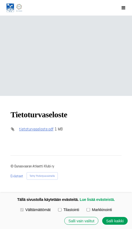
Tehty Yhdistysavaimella (42, 176)
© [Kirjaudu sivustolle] (12, 166)
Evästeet (16, 176)
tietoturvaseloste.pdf (36, 129)
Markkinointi (99, 209)
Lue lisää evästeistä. (97, 199)
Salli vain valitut (81, 221)
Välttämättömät (35, 209)
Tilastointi (68, 209)
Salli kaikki (115, 221)
